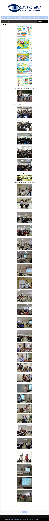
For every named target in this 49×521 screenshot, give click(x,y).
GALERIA (29, 17)
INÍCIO (3, 17)
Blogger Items (31, 519)
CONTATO (45, 17)
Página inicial (4, 21)
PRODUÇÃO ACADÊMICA (22, 17)
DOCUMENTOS (13, 17)
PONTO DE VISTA (39, 17)
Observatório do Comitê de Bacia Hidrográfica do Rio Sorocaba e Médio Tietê (16, 519)
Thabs (37, 519)
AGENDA (33, 17)
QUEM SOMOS (7, 17)
